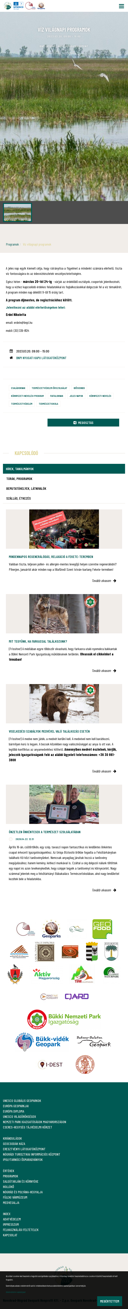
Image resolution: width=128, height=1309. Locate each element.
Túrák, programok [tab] (19, 478)
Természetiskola (48, 403)
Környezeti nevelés (100, 395)
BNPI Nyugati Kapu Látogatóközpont (41, 358)
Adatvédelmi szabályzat (16, 1292)
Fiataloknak (56, 395)
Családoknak (18, 388)
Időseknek (79, 388)
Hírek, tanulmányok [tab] (20, 469)
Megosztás (83, 422)
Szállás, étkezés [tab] (18, 498)
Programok (12, 244)
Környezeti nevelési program (27, 395)
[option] (64, 118)
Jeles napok (76, 395)
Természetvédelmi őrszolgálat (49, 388)
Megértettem (109, 1301)
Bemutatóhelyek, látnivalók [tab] (26, 488)
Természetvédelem (21, 403)
